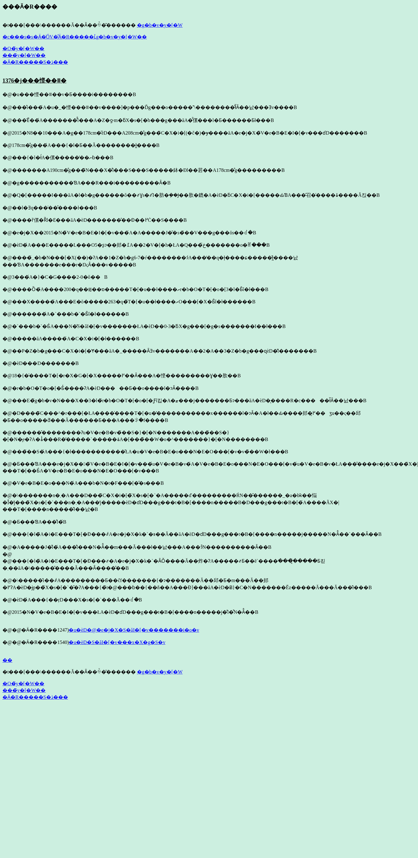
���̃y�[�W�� (24, 55)
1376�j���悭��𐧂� (34, 80)
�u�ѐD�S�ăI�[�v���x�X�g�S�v (117, 642)
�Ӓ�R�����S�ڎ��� (35, 62)
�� (7, 660)
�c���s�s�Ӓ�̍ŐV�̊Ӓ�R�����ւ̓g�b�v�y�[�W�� (74, 36)
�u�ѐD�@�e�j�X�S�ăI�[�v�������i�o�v (134, 630)
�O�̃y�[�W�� (23, 48)
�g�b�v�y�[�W (160, 25)
